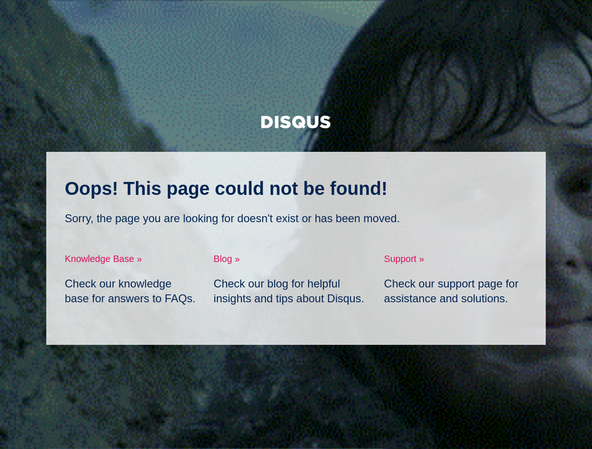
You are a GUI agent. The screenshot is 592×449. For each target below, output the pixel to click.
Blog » (227, 259)
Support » (404, 259)
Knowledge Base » (103, 259)
